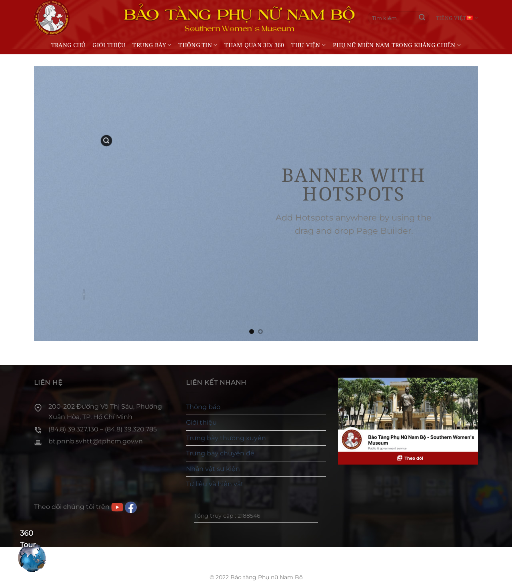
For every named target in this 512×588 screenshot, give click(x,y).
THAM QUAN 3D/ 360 (254, 45)
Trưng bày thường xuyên (226, 438)
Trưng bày (151, 45)
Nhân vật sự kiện (213, 469)
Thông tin (197, 45)
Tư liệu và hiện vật (215, 484)
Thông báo (203, 407)
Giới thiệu (108, 45)
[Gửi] (422, 18)
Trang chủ (68, 45)
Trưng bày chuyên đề (220, 453)
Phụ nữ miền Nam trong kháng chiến (397, 45)
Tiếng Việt (457, 18)
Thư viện (308, 45)
